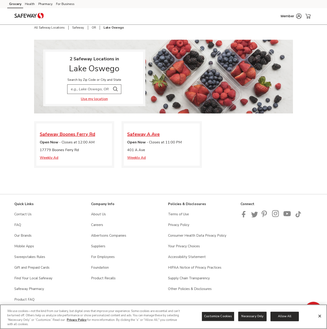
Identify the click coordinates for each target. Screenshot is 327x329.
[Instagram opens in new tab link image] (276, 216)
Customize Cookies (218, 316)
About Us (98, 214)
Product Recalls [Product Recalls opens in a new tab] (103, 278)
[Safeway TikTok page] (298, 216)
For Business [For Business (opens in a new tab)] (65, 4)
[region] (163, 316)
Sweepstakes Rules (29, 257)
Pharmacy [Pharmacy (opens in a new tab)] (45, 4)
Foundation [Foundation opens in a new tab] (100, 267)
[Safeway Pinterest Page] (265, 216)
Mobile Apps (24, 246)
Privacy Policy (77, 320)
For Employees (103, 257)
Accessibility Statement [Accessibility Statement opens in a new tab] (187, 257)
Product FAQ (24, 299)
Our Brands (23, 235)
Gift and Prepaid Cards (32, 267)
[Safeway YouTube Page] (287, 216)
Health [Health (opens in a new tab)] (30, 4)
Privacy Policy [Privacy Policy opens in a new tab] (178, 225)
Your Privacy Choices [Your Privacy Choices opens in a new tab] (184, 246)
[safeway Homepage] (29, 16)
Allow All (284, 316)
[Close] (320, 316)
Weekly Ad (49, 157)
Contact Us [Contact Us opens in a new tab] (23, 214)
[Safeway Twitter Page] (254, 216)
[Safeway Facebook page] (245, 216)
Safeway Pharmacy (29, 289)
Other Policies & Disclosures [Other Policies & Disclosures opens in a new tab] (190, 289)
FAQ (17, 225)
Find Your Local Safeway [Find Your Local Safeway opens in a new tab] (33, 278)
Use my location (94, 98)
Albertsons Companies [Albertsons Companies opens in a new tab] (108, 235)
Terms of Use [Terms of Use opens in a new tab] (178, 214)
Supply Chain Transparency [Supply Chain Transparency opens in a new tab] (189, 278)
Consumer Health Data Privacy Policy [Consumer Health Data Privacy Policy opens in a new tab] (197, 235)
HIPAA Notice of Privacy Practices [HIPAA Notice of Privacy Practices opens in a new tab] (194, 267)
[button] (291, 16)
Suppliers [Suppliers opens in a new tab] (98, 246)
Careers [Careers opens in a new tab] (97, 225)
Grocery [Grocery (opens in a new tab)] (15, 4)
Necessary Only (252, 316)
